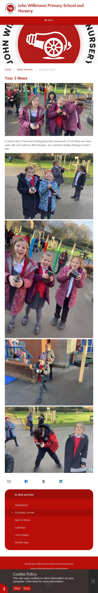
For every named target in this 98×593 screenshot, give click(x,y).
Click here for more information (44, 581)
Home (8, 69)
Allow (17, 588)
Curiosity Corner (47, 69)
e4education (62, 568)
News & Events (25, 69)
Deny (27, 588)
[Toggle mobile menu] (49, 20)
